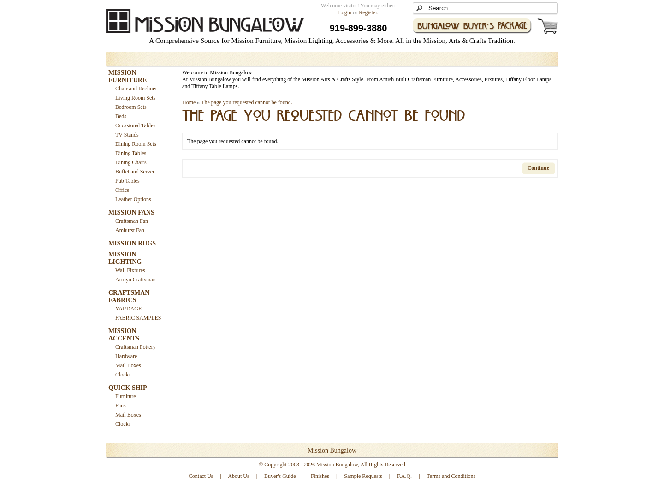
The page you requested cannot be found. (246, 102)
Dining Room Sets (135, 144)
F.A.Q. (404, 476)
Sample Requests (363, 476)
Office (122, 190)
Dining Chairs (131, 162)
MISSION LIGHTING (125, 258)
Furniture (125, 396)
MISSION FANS (131, 212)
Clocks (122, 374)
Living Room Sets (135, 98)
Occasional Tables (135, 125)
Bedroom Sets (131, 107)
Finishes (320, 476)
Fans (120, 405)
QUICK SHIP (127, 387)
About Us (238, 476)
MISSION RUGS (132, 243)
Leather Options (133, 199)
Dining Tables (130, 153)
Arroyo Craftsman (135, 279)
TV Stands (127, 134)
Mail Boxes (128, 365)
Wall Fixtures (130, 270)
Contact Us (201, 476)
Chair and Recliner (136, 88)
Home (189, 102)
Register (368, 12)
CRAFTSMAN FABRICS (128, 296)
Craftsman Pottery (135, 347)
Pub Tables (127, 181)
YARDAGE (128, 308)
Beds (120, 116)
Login (345, 12)
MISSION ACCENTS (123, 335)
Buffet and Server (134, 171)
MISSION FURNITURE (127, 76)
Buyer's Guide (280, 476)
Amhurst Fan (129, 230)
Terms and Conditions (451, 476)
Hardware (126, 356)
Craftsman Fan (131, 221)
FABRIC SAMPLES (138, 318)
